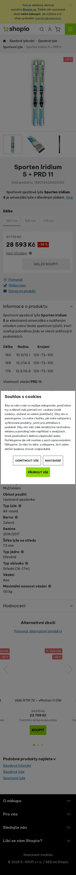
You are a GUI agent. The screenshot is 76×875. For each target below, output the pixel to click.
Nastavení (53, 460)
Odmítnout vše (27, 460)
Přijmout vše (38, 472)
